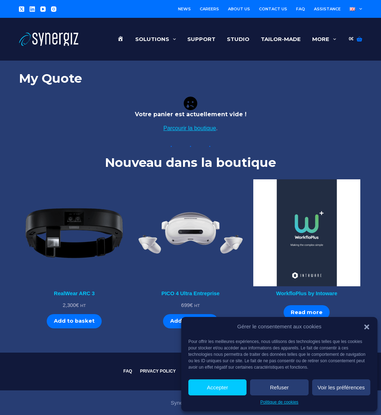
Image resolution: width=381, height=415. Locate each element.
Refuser (279, 387)
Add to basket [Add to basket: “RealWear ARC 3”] (74, 321)
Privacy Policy (158, 371)
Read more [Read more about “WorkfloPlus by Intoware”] (306, 312)
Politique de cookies (279, 402)
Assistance (327, 8)
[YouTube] (43, 9)
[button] (366, 327)
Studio (238, 39)
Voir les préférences (341, 387)
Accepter (217, 387)
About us (239, 8)
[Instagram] (53, 9)
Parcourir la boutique (189, 128)
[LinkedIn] (32, 9)
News (184, 8)
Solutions (157, 39)
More (325, 39)
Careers (209, 8)
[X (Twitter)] (21, 9)
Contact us (273, 8)
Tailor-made (281, 39)
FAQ (300, 8)
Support (201, 39)
